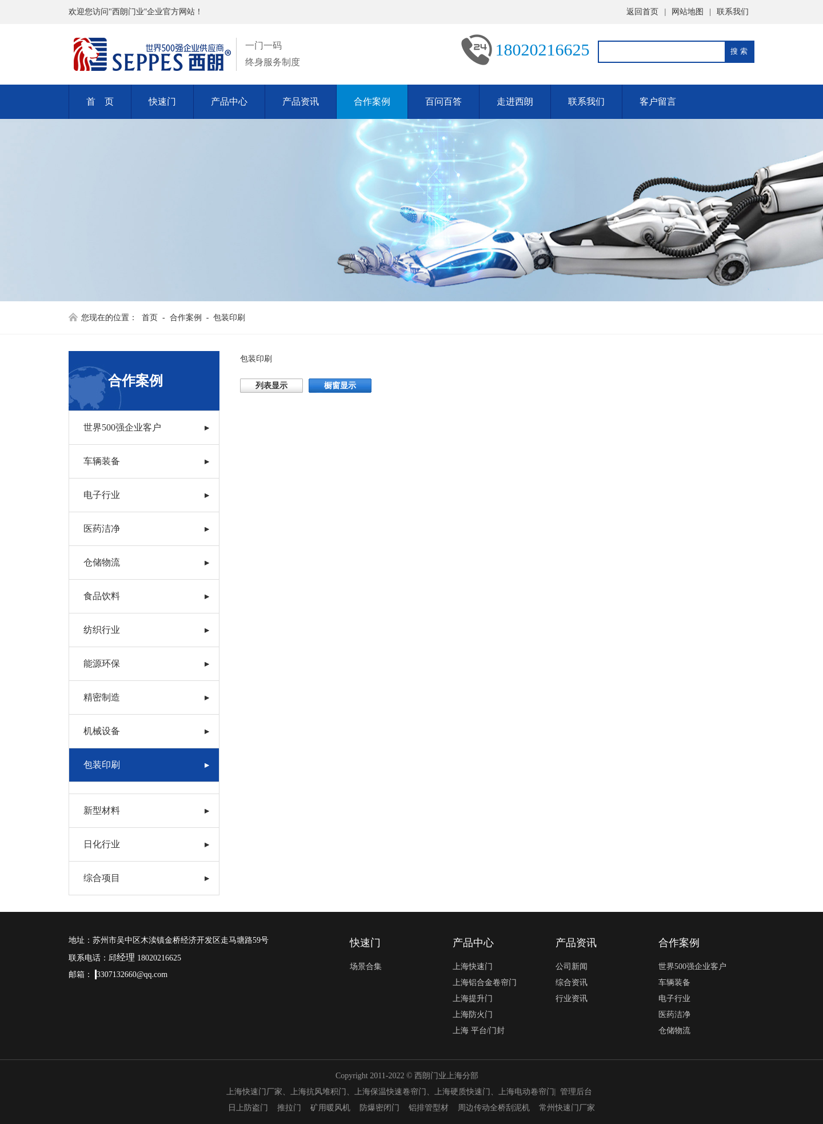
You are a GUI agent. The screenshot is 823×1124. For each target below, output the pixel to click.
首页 (150, 317)
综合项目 (101, 878)
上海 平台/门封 (479, 1030)
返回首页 (642, 11)
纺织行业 (101, 630)
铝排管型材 (429, 1107)
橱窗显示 (340, 385)
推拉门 (289, 1107)
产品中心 (229, 101)
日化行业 (101, 844)
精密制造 (101, 697)
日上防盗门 (248, 1107)
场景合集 (366, 966)
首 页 (100, 101)
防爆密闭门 (379, 1107)
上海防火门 (473, 1014)
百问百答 (443, 101)
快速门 (162, 101)
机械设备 (101, 731)
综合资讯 (572, 982)
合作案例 (372, 101)
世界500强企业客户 (122, 427)
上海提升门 (473, 998)
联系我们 (733, 11)
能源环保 (101, 663)
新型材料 (101, 810)
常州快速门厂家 (567, 1107)
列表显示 (271, 385)
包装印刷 (229, 317)
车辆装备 (101, 461)
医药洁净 (101, 528)
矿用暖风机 (330, 1107)
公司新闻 (572, 966)
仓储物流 (101, 562)
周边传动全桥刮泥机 (494, 1107)
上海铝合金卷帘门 (485, 982)
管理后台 (576, 1091)
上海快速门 (473, 966)
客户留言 (658, 101)
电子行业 (101, 495)
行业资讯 (572, 998)
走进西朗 (515, 101)
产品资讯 (300, 101)
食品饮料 (101, 596)
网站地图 (688, 11)
